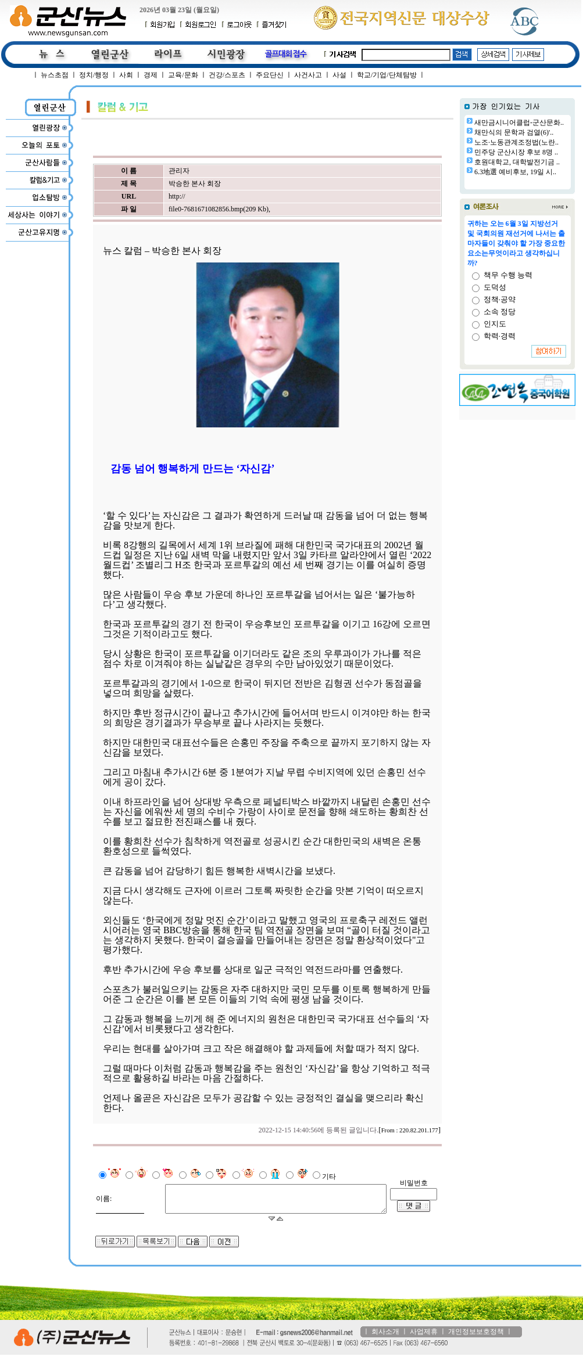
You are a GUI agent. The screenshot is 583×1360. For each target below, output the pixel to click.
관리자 (177, 171)
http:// (175, 196)
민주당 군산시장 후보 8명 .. (516, 152)
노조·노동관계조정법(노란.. (516, 142)
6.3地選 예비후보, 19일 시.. (515, 172)
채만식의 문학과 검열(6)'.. (513, 132)
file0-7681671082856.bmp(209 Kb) (217, 209)
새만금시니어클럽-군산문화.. (519, 122)
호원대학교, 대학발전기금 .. (517, 162)
